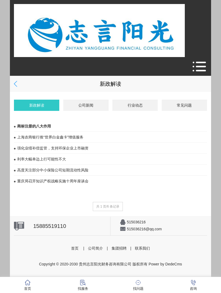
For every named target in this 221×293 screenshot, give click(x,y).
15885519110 (49, 226)
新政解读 (36, 105)
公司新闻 (85, 105)
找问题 (138, 285)
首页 (75, 248)
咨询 (193, 285)
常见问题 (184, 105)
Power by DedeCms (165, 264)
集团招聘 (119, 248)
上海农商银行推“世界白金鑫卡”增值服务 (48, 137)
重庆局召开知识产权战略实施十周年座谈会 (51, 181)
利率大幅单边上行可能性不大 (40, 159)
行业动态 (135, 105)
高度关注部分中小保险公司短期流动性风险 (51, 170)
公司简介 (95, 248)
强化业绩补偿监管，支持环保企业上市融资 (51, 148)
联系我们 (142, 248)
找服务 (83, 285)
